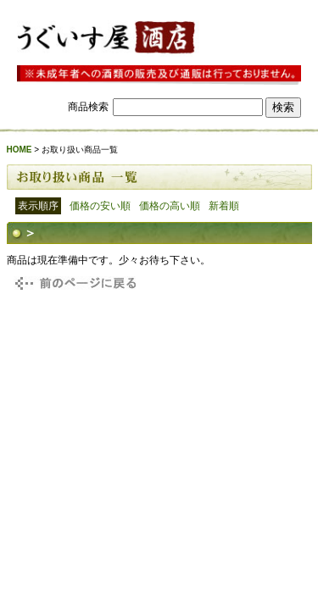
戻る (72, 283)
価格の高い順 (169, 206)
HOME (19, 149)
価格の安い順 (100, 206)
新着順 (224, 206)
